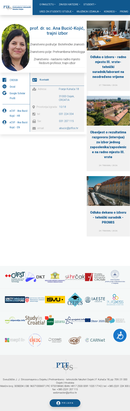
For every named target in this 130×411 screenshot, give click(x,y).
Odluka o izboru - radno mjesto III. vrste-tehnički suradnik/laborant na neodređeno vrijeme (108, 67)
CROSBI (14, 79)
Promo (124, 11)
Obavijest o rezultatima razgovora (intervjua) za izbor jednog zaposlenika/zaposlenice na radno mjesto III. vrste (108, 144)
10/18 (62, 106)
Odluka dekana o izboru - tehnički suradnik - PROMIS (108, 217)
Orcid (12, 85)
